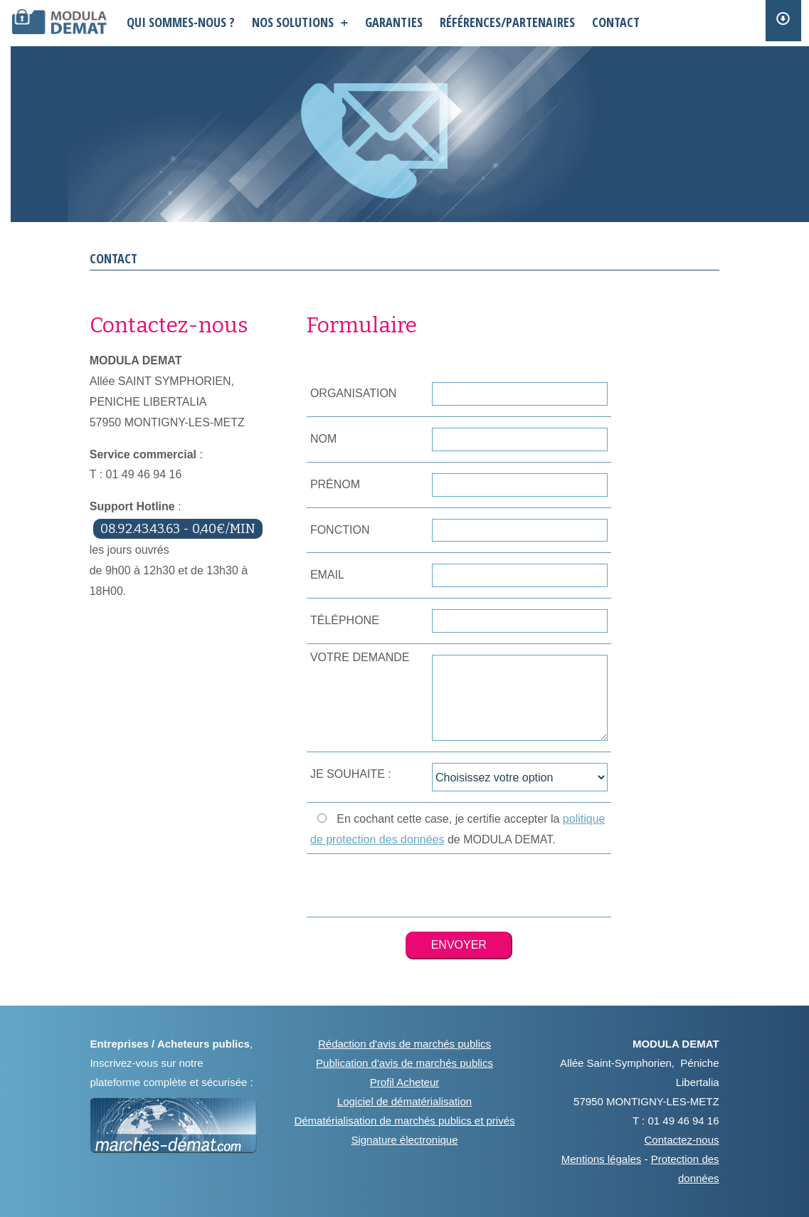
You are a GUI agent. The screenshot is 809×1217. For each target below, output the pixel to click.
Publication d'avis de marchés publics (404, 1063)
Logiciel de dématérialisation (404, 1101)
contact (616, 22)
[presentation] (459, 885)
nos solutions (300, 22)
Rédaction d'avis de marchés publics (404, 1044)
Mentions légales (601, 1159)
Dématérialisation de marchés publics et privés (404, 1121)
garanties (394, 22)
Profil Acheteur (405, 1082)
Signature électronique (404, 1140)
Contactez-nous (682, 1140)
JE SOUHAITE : (350, 774)
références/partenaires (507, 22)
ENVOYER (459, 945)
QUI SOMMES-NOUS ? (181, 22)
